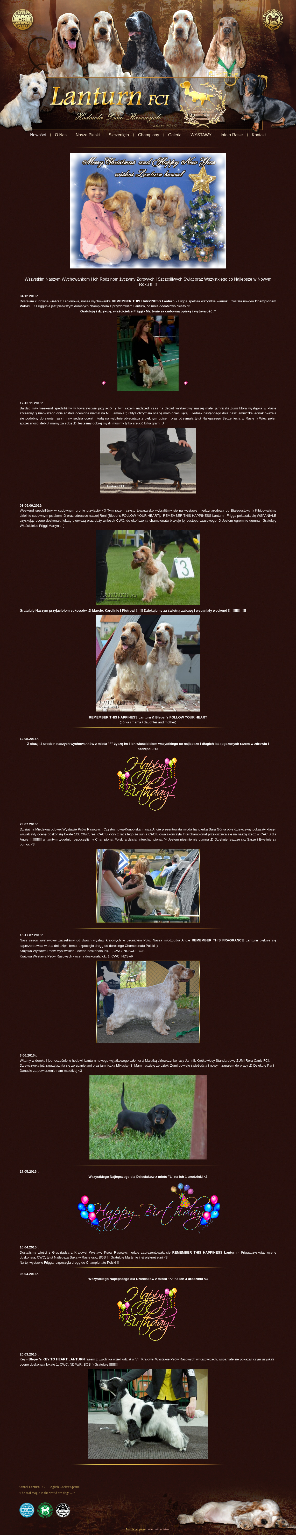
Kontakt (259, 135)
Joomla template (135, 1529)
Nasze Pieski (88, 135)
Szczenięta (119, 135)
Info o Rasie (232, 135)
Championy (148, 135)
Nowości (38, 135)
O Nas (61, 135)
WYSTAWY (201, 135)
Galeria (175, 135)
